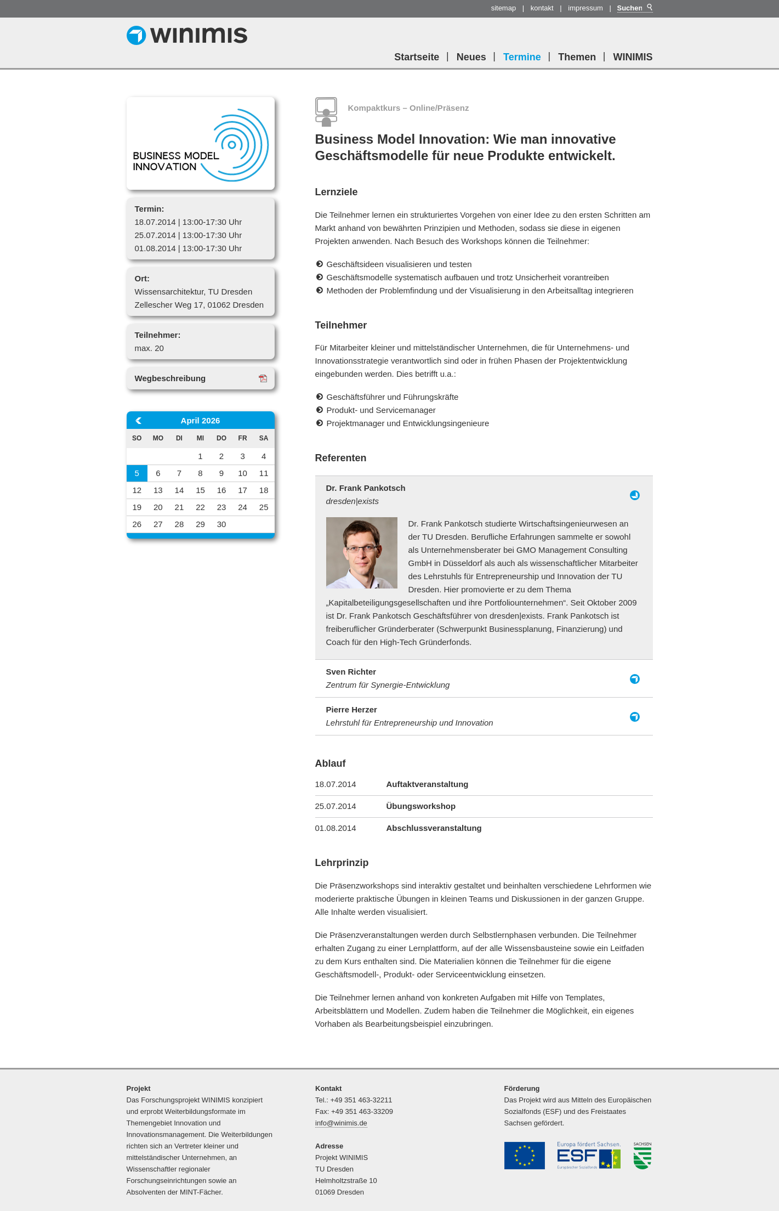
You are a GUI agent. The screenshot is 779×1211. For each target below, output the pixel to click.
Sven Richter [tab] (388, 678)
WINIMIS (633, 57)
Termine (522, 57)
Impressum (585, 8)
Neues (471, 57)
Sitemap (503, 8)
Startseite (416, 57)
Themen (577, 57)
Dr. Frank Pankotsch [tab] (366, 494)
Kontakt (542, 8)
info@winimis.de (341, 1123)
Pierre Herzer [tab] (409, 716)
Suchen (649, 7)
